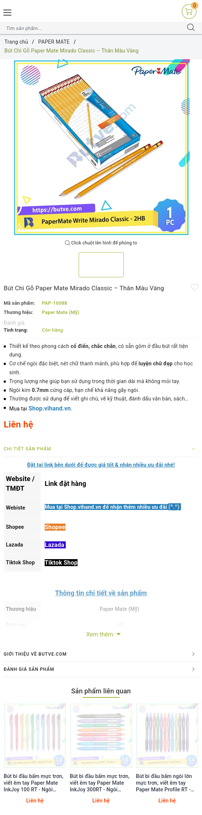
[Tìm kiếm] (191, 28)
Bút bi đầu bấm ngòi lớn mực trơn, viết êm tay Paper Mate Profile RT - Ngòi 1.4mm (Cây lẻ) (164, 783)
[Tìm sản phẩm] (94, 28)
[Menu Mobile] (8, 11)
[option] (101, 148)
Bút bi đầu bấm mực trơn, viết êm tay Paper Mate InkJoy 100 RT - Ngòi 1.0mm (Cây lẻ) (34, 783)
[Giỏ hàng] (189, 11)
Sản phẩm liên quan (101, 691)
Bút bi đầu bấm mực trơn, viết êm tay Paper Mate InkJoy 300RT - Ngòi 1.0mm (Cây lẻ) (100, 783)
